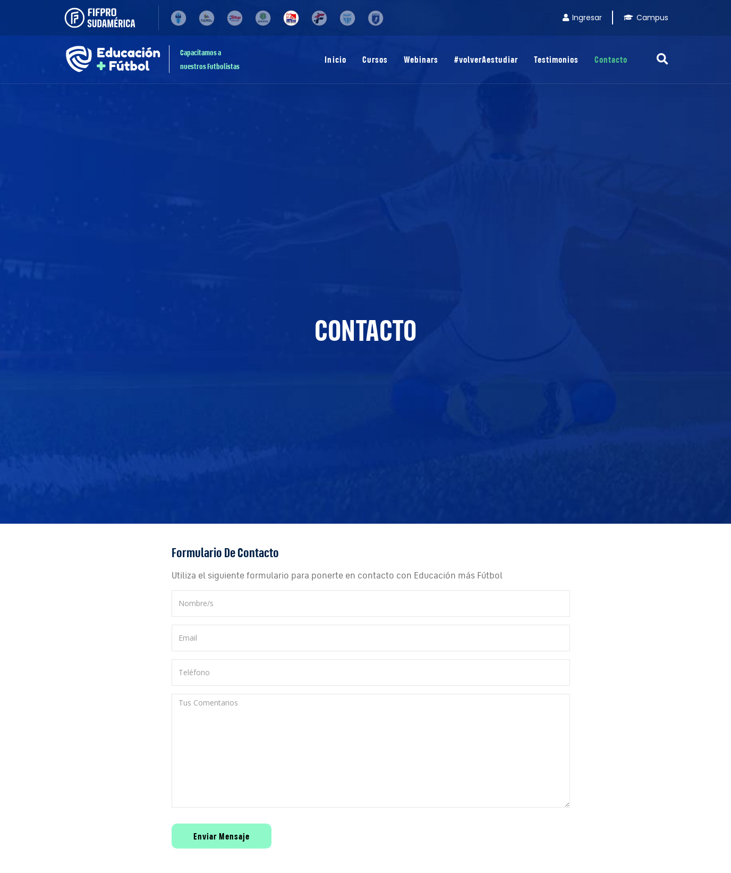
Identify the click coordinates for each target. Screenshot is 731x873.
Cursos (375, 59)
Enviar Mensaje (221, 836)
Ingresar (582, 17)
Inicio (335, 59)
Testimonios (556, 59)
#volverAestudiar (486, 59)
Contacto (610, 59)
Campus (646, 17)
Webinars (421, 59)
